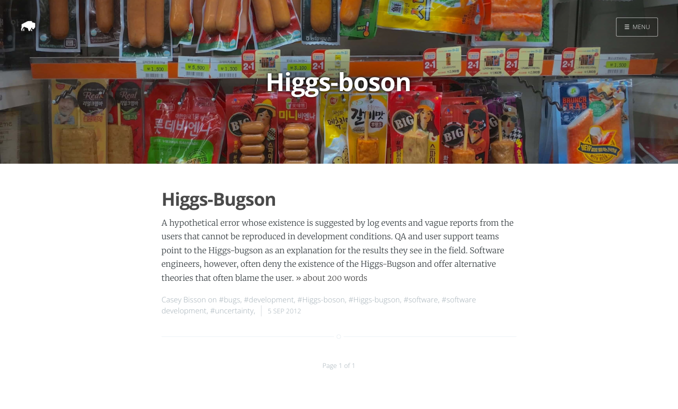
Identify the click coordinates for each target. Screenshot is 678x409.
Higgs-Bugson (219, 199)
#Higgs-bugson (374, 300)
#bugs (229, 300)
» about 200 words (332, 278)
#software (421, 300)
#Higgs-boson (321, 300)
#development (269, 300)
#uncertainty (232, 311)
